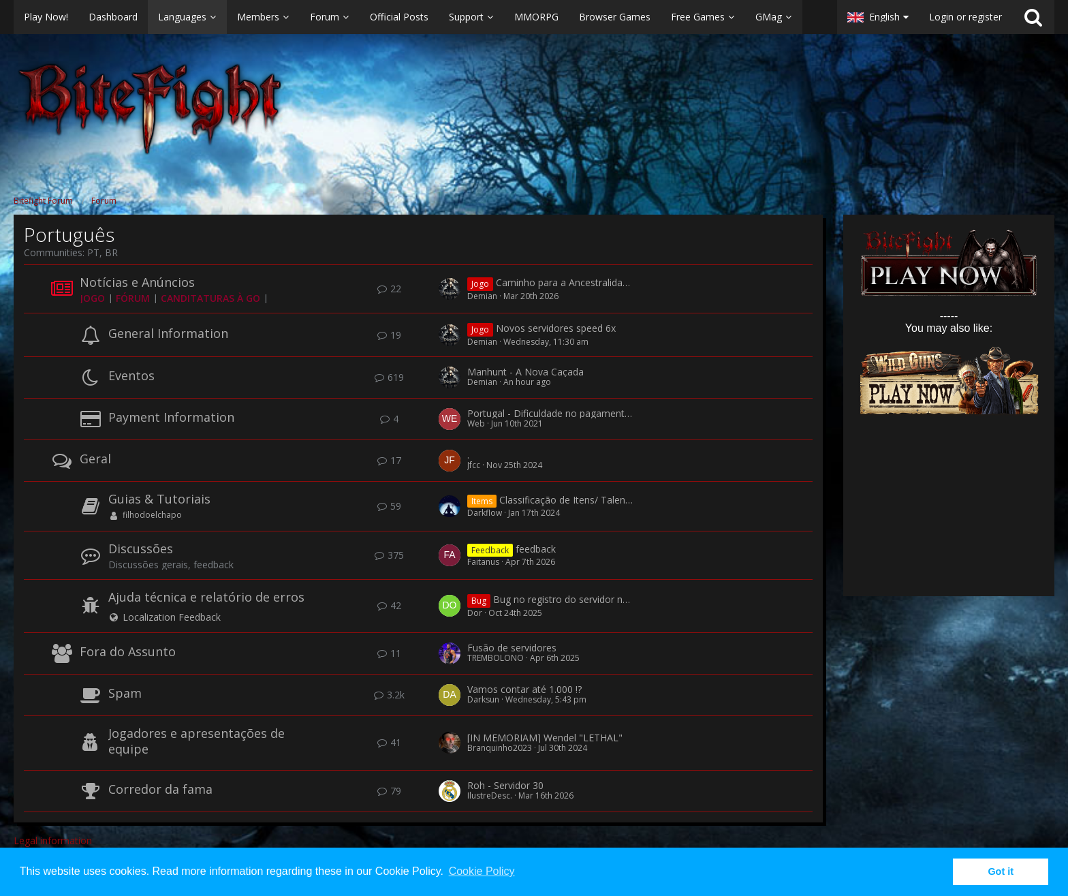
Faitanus (483, 562)
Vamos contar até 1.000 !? (524, 689)
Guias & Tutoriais (159, 499)
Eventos (131, 375)
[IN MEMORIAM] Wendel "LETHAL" (545, 737)
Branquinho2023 (499, 748)
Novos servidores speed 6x (556, 328)
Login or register (965, 16)
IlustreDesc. (489, 795)
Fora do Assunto (128, 651)
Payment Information (171, 417)
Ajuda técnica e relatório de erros (206, 597)
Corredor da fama (160, 789)
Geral (95, 458)
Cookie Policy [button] (482, 871)
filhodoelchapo (152, 515)
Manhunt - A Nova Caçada (525, 371)
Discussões (140, 548)
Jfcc (473, 465)
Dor (474, 613)
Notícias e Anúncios (137, 282)
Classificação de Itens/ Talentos (569, 499)
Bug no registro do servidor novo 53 (573, 599)
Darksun (483, 699)
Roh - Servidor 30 (505, 785)
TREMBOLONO (495, 658)
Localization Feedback (172, 617)
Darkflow (484, 513)
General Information (168, 333)
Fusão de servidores (511, 647)
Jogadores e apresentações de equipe (196, 741)
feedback (536, 548)
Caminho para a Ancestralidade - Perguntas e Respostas (620, 283)
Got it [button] (1001, 871)
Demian (482, 296)
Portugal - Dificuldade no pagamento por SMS (569, 413)
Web (476, 423)
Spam (125, 693)
